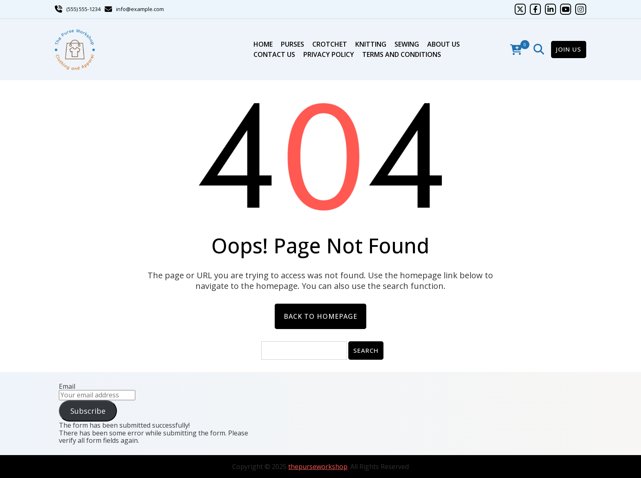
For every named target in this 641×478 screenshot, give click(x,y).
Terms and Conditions (401, 54)
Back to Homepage (320, 316)
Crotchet (329, 44)
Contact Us (274, 54)
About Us (443, 44)
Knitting (370, 44)
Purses (292, 44)
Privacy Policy (328, 54)
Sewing (406, 44)
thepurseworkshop (317, 466)
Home (263, 44)
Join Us (568, 49)
